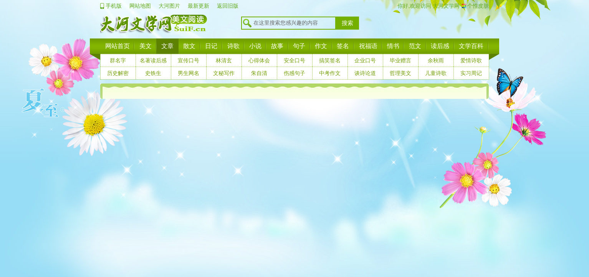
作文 (321, 46)
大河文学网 (445, 6)
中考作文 (330, 73)
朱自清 (259, 73)
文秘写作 (224, 73)
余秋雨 (436, 60)
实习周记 (471, 73)
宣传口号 (188, 60)
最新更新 (198, 6)
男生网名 (188, 73)
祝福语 (368, 46)
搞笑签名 (330, 60)
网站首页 (117, 46)
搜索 (347, 23)
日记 (211, 46)
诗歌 (233, 46)
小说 (255, 46)
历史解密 (118, 73)
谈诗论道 (365, 73)
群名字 (118, 60)
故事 (277, 46)
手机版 (114, 6)
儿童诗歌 (436, 73)
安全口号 (294, 60)
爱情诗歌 (471, 60)
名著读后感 (153, 60)
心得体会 (259, 60)
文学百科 (471, 46)
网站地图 (140, 6)
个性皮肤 (478, 6)
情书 (393, 46)
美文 (145, 46)
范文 (415, 46)
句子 (299, 46)
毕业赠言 (400, 60)
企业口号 (365, 60)
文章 (167, 46)
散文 (189, 46)
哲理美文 (400, 73)
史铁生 (153, 73)
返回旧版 (227, 6)
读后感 (440, 46)
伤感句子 (294, 73)
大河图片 (169, 6)
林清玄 (224, 60)
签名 (343, 46)
